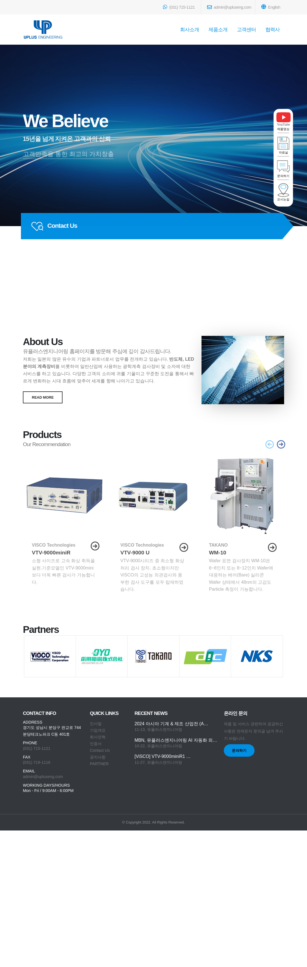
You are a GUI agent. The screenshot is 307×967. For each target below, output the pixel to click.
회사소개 (189, 29)
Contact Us (100, 750)
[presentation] (270, 445)
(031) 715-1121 (179, 6)
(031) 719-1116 (36, 762)
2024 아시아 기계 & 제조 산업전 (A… (171, 723)
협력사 (272, 29)
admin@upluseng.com (229, 7)
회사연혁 (97, 737)
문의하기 (239, 750)
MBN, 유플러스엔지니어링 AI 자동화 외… (176, 740)
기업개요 (97, 730)
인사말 (96, 723)
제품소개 (217, 29)
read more (43, 397)
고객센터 (246, 29)
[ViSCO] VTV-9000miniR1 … (163, 756)
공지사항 (97, 757)
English (270, 6)
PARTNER (99, 764)
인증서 (96, 743)
